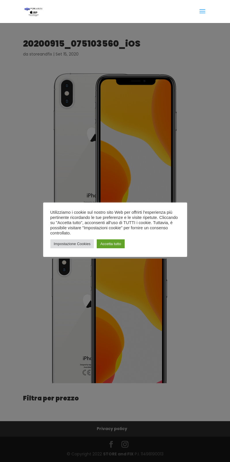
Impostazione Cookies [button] (72, 244)
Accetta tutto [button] (110, 244)
